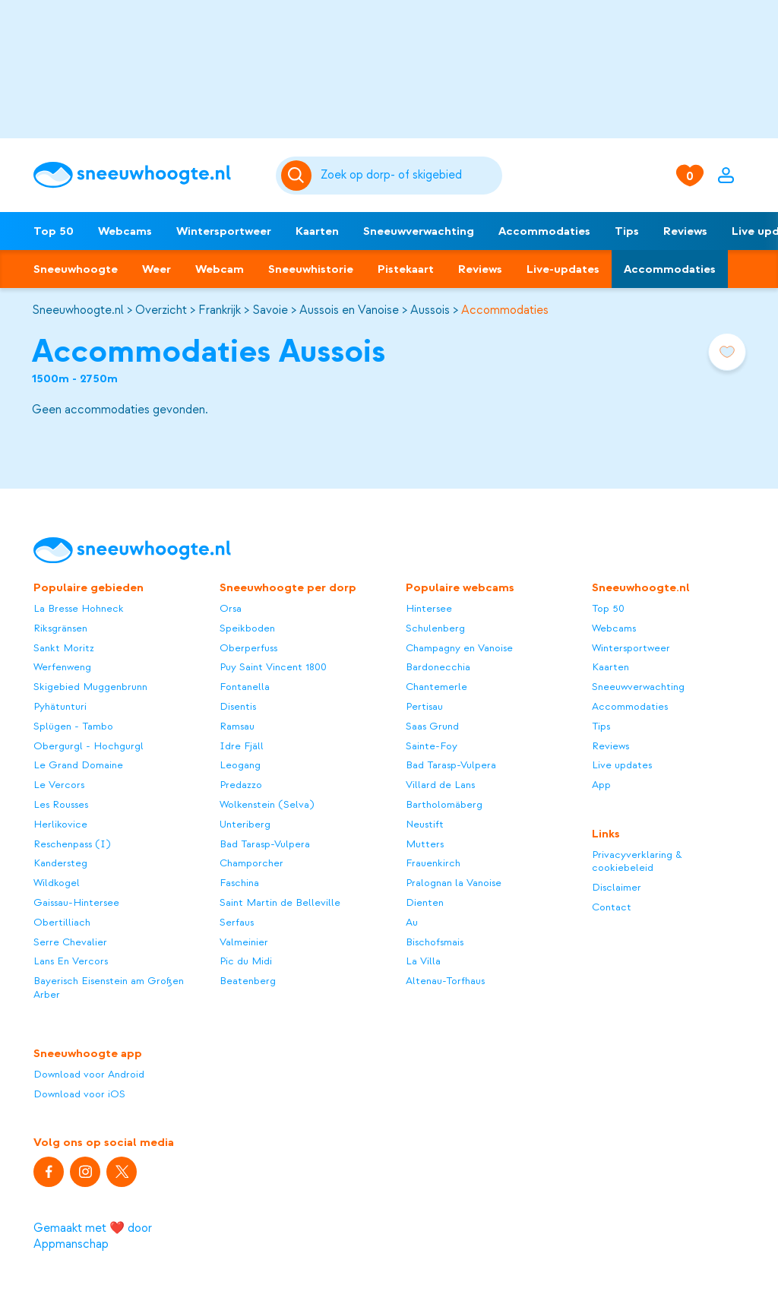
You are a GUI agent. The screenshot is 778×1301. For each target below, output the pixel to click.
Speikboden (247, 628)
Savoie (270, 310)
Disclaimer (616, 887)
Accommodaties (544, 231)
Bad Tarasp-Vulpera (265, 843)
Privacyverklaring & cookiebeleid (637, 861)
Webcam (219, 269)
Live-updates (563, 269)
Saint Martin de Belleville (280, 902)
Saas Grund (432, 726)
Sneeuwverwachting (418, 231)
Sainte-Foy (431, 745)
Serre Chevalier (70, 941)
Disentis (238, 706)
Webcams (125, 231)
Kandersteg (60, 862)
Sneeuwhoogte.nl (78, 310)
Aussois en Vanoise (349, 310)
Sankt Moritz (63, 647)
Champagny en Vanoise (459, 647)
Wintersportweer (223, 231)
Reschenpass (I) (71, 843)
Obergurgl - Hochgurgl (88, 745)
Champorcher (251, 862)
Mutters (425, 843)
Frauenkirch (433, 862)
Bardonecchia (438, 666)
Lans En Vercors (70, 960)
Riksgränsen (60, 628)
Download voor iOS (79, 1093)
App (601, 784)
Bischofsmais (434, 941)
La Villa (423, 960)
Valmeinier (244, 941)
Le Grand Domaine (78, 764)
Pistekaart (406, 269)
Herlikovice (60, 824)
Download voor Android (88, 1074)
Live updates (622, 764)
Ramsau (237, 726)
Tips (627, 231)
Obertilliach (61, 922)
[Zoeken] (409, 175)
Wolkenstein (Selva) (267, 804)
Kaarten (317, 231)
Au (412, 922)
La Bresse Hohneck (78, 608)
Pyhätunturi (60, 706)
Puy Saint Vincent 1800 (273, 666)
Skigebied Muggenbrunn (90, 686)
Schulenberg (435, 628)
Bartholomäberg (444, 804)
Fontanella (245, 686)
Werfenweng (62, 666)
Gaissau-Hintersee (76, 902)
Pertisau (424, 706)
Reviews (685, 231)
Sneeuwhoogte (75, 269)
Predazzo (241, 784)
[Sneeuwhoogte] (146, 175)
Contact (611, 907)
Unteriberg (245, 824)
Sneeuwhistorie (310, 269)
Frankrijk (219, 310)
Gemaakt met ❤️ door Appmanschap (92, 1236)
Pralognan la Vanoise (453, 882)
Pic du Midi (246, 960)
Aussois (430, 310)
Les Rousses (60, 804)
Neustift (425, 824)
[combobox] (409, 175)
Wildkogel (56, 882)
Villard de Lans (440, 784)
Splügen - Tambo (73, 726)
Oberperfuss (248, 647)
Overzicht (161, 310)
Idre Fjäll (242, 745)
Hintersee (429, 608)
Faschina (239, 882)
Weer (156, 269)
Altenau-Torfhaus (445, 980)
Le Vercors (58, 784)
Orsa (231, 608)
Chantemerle (436, 686)
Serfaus (237, 922)
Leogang (240, 764)
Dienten (425, 902)
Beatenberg (248, 980)
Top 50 (53, 231)
